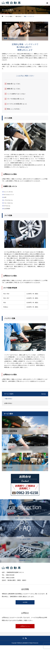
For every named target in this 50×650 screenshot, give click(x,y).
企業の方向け (8, 403)
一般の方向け (8, 23)
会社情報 (25, 602)
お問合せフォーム (25, 626)
